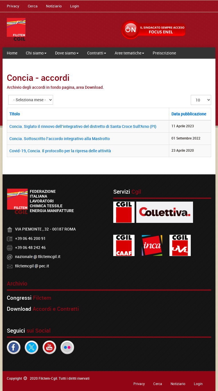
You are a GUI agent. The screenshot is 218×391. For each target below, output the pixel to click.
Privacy (13, 6)
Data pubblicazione (188, 114)
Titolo (14, 114)
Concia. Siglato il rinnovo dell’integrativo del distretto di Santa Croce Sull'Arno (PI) (82, 126)
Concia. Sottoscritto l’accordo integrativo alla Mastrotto (59, 138)
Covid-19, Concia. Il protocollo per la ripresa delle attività (60, 150)
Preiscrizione (164, 53)
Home (12, 53)
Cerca (32, 6)
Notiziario (54, 6)
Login (74, 6)
